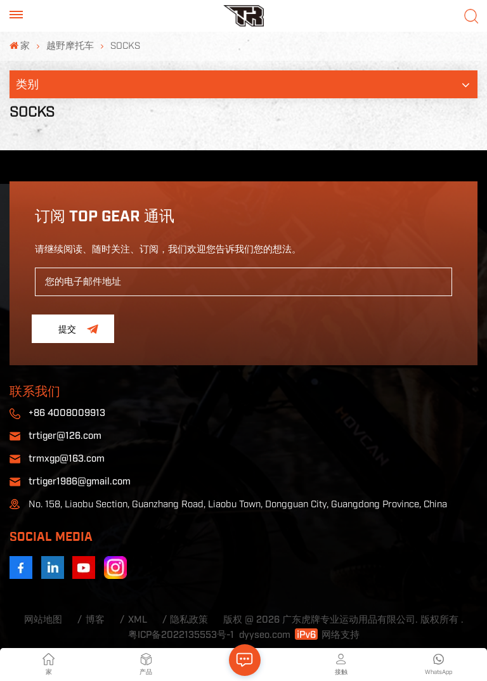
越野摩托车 (70, 46)
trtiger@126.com (65, 436)
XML (137, 620)
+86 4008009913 (67, 413)
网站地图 (43, 620)
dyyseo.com (264, 635)
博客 (95, 620)
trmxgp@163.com (67, 459)
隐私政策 (189, 620)
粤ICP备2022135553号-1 (181, 635)
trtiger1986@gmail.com (80, 482)
